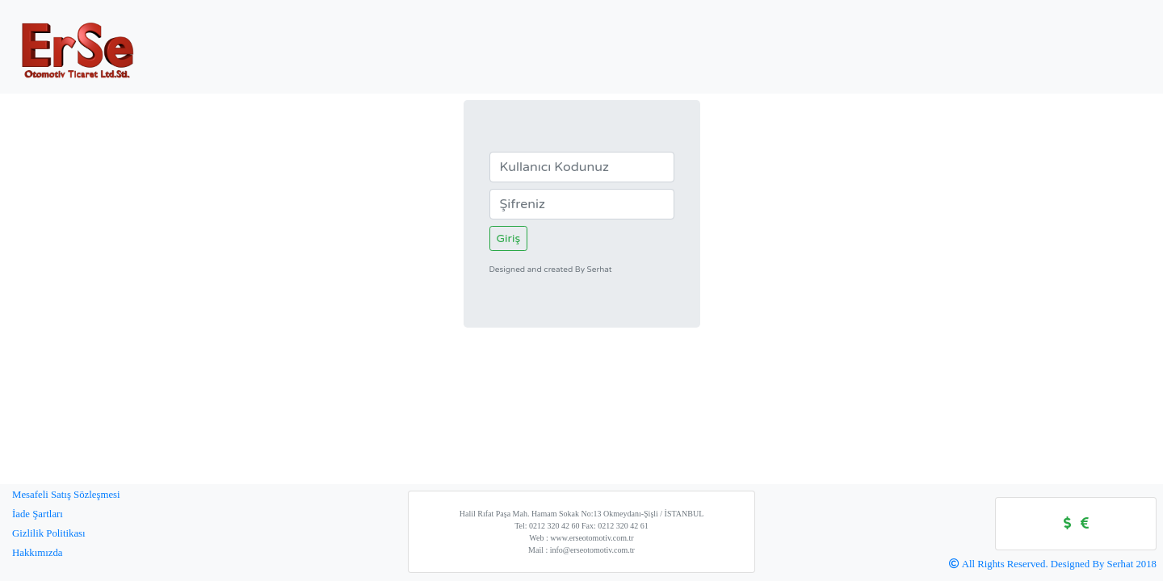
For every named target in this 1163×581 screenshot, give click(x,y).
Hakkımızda (37, 552)
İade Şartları (37, 514)
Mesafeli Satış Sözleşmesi (66, 494)
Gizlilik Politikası (49, 533)
